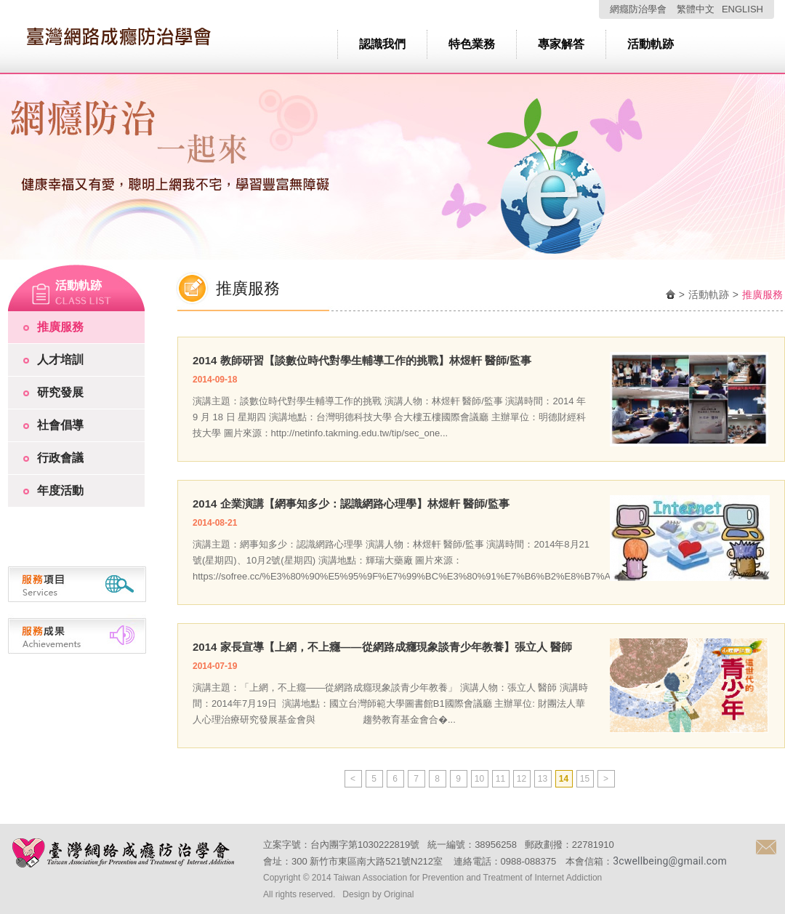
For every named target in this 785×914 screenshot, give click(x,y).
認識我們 (382, 44)
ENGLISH (742, 9)
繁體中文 (695, 9)
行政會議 (60, 458)
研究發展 (60, 392)
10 (479, 779)
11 (500, 779)
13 (542, 779)
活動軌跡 (650, 44)
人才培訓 (60, 359)
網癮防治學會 (638, 9)
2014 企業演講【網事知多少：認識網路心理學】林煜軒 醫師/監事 (351, 503)
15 (584, 779)
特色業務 (471, 44)
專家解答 (561, 44)
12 (521, 779)
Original (399, 894)
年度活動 (60, 490)
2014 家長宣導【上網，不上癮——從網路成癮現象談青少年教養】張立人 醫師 (382, 647)
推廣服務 (60, 327)
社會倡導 (60, 425)
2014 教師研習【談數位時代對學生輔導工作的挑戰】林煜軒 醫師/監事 (362, 360)
